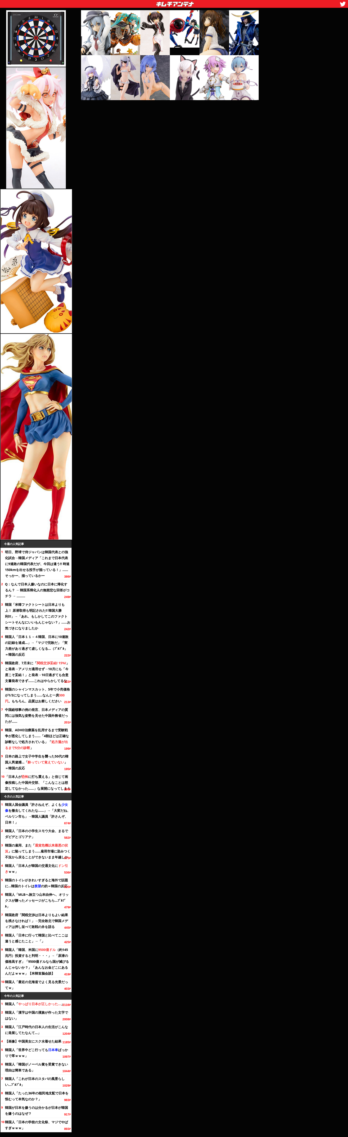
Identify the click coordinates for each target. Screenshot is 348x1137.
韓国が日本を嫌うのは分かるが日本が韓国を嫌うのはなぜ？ (36, 1110)
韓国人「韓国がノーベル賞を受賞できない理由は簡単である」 (36, 1067)
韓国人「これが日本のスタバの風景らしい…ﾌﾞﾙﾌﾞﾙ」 (35, 1081)
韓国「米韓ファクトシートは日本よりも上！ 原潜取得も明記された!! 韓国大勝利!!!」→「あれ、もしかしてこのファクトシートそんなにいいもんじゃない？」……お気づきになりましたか (37, 616)
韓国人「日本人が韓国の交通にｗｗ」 (36, 868)
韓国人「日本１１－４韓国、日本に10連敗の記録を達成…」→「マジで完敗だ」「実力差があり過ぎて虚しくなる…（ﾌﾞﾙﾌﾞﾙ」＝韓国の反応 (36, 645)
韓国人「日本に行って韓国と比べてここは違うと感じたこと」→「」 (36, 938)
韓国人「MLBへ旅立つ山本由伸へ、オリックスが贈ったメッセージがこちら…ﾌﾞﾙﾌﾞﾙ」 (37, 900)
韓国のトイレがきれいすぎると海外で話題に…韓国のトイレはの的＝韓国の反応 (36, 883)
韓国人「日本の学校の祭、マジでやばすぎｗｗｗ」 (36, 1125)
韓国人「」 (34, 1004)
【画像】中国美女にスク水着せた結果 (33, 1041)
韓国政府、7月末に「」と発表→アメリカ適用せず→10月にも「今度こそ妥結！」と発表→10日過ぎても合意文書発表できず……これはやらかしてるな (37, 672)
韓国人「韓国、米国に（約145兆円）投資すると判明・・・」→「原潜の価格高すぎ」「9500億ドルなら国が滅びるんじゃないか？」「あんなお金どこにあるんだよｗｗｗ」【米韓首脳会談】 (37, 961)
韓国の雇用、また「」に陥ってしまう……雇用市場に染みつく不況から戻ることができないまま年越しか (37, 851)
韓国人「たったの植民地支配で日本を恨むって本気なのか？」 (36, 1096)
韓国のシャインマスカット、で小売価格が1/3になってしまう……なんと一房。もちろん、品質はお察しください (37, 695)
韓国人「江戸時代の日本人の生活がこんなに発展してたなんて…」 (36, 1030)
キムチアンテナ (140, 2)
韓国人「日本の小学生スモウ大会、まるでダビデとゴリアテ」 (36, 834)
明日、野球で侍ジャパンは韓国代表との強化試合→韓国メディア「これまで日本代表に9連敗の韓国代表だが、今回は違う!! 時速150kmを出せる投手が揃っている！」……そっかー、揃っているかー (37, 564)
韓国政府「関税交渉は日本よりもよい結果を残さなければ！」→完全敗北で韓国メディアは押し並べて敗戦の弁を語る (36, 921)
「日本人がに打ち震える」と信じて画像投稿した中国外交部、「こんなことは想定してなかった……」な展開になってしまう (37, 782)
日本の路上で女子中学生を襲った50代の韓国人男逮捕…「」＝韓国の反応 (36, 762)
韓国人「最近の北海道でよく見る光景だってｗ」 (36, 985)
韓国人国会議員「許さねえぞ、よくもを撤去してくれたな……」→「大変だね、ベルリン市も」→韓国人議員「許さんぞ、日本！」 (37, 813)
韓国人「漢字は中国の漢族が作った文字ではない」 (36, 1015)
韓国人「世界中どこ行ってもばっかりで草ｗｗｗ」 (36, 1053)
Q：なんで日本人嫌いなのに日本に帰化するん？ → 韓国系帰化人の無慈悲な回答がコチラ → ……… (37, 590)
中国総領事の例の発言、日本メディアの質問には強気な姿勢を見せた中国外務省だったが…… (36, 715)
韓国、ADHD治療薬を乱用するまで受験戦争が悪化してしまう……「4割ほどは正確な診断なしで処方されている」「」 (37, 739)
